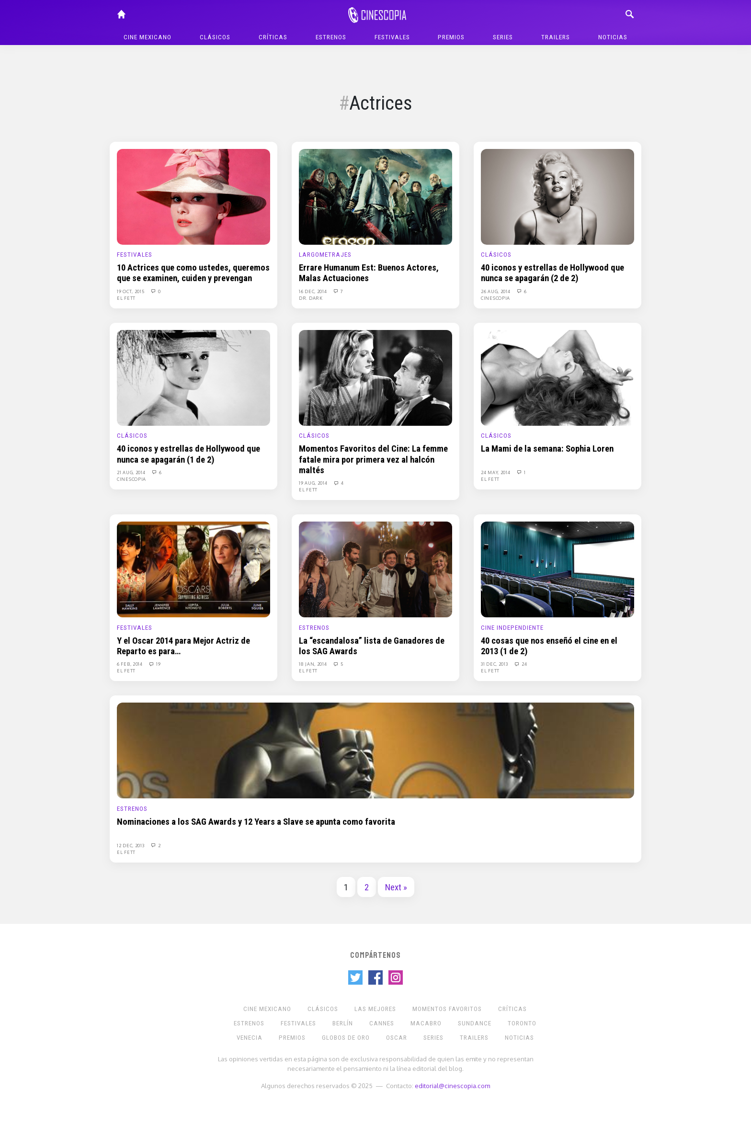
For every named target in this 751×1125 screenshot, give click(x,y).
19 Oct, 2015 (131, 291)
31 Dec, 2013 (495, 664)
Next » (396, 887)
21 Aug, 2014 (132, 472)
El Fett (126, 298)
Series (503, 37)
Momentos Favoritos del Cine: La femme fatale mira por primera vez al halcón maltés (373, 459)
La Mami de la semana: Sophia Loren (547, 448)
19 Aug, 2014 (314, 483)
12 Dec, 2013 (131, 845)
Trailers (555, 37)
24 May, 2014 (496, 472)
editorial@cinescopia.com (452, 1085)
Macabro (426, 1023)
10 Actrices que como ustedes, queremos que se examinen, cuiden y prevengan (193, 273)
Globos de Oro (346, 1037)
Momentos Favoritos (447, 1008)
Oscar (396, 1037)
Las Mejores (375, 1008)
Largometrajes (325, 254)
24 (520, 664)
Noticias (612, 37)
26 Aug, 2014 (496, 291)
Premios (451, 37)
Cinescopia (495, 298)
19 (154, 664)
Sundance (474, 1023)
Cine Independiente (512, 627)
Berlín (342, 1023)
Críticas (273, 37)
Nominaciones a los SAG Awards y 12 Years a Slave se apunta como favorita (256, 822)
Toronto (522, 1023)
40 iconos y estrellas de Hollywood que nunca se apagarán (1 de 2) (188, 454)
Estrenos (331, 37)
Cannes (381, 1023)
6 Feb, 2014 (130, 664)
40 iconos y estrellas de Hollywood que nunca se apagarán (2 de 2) (552, 273)
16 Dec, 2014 (313, 291)
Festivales (392, 37)
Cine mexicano (147, 37)
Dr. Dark (311, 298)
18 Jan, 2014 (313, 664)
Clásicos (215, 37)
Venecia (249, 1037)
